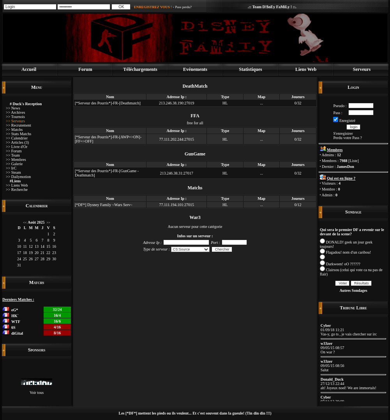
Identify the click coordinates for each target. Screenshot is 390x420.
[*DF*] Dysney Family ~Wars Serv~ (103, 205)
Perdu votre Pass (346, 138)
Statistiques (250, 69)
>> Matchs (14, 129)
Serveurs (362, 69)
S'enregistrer (343, 133)
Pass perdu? (183, 7)
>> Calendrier (17, 138)
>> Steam (13, 172)
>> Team (13, 155)
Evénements (195, 69)
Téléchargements (140, 69)
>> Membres (16, 159)
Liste (353, 161)
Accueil (28, 69)
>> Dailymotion (18, 177)
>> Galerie (14, 164)
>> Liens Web (17, 185)
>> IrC (11, 168)
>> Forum (13, 151)
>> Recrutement (18, 125)
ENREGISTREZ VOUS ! (153, 7)
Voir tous (37, 392)
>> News (13, 108)
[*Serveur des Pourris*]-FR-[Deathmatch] (108, 103)
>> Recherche (17, 189)
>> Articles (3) (17, 142)
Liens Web (305, 69)
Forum (85, 69)
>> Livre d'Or (16, 147)
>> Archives (15, 112)
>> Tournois (15, 117)
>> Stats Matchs (18, 134)
